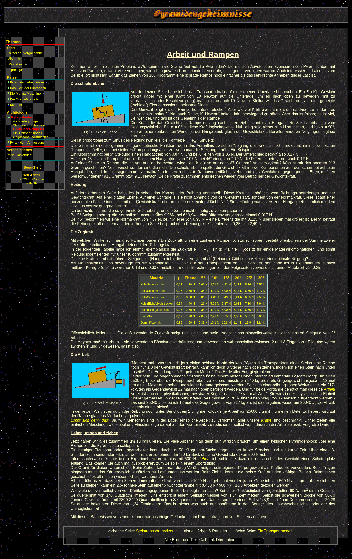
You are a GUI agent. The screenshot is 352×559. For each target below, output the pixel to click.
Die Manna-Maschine (24, 93)
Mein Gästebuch (19, 155)
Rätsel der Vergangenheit (26, 53)
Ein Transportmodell (274, 531)
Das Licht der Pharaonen (27, 88)
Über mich (15, 58)
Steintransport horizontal (157, 531)
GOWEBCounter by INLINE (32, 181)
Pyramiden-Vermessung (26, 142)
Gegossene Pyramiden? (30, 137)
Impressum (16, 70)
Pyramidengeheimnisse (26, 82)
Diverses (15, 105)
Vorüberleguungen (26, 121)
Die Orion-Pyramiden (24, 99)
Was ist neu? (17, 64)
